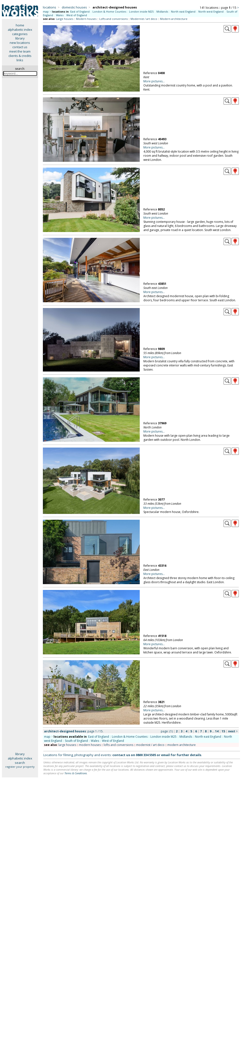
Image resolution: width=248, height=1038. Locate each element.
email (165, 755)
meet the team (20, 51)
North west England (211, 11)
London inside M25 (141, 11)
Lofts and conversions (113, 19)
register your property (20, 766)
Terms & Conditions (75, 773)
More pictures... (154, 81)
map (46, 11)
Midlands (162, 11)
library (20, 38)
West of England (76, 15)
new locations (20, 42)
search (20, 762)
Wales (59, 15)
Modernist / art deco (144, 19)
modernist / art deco (150, 745)
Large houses (64, 19)
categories (20, 34)
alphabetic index (20, 29)
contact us (19, 47)
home (20, 25)
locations (49, 7)
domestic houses (74, 7)
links (19, 60)
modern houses (90, 745)
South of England (76, 741)
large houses (67, 745)
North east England (183, 11)
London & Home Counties (109, 11)
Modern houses (86, 19)
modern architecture (181, 745)
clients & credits (19, 56)
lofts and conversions (118, 745)
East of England (80, 11)
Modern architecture (173, 19)
